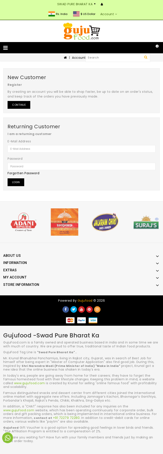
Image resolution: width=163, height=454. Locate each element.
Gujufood (85, 300)
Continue (19, 105)
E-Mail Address (19, 141)
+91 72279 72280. (66, 418)
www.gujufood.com (29, 383)
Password (15, 158)
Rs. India (57, 14)
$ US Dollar (84, 14)
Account (79, 57)
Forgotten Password (23, 173)
